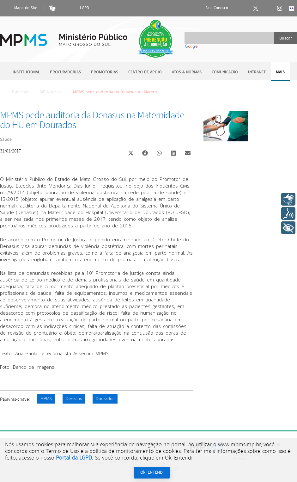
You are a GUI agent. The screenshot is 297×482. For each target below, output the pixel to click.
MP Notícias (51, 92)
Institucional (26, 72)
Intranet (257, 72)
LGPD (84, 8)
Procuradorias (65, 72)
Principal (16, 92)
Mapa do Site (20, 8)
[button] (130, 153)
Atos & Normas (187, 72)
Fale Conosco (211, 8)
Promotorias (104, 72)
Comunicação (225, 72)
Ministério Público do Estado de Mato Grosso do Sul (63, 36)
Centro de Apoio (145, 72)
